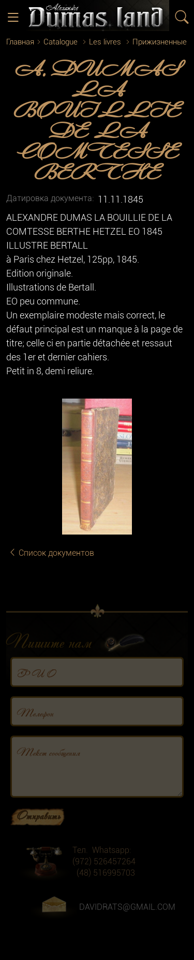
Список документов (51, 553)
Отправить (39, 823)
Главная (20, 42)
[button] (178, 408)
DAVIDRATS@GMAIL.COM (127, 915)
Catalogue (60, 42)
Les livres (105, 42)
